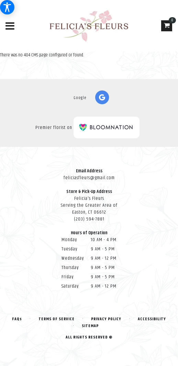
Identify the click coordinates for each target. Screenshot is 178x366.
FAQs (17, 319)
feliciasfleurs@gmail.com (89, 178)
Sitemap (90, 326)
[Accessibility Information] (7, 7)
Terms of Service (56, 319)
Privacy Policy (106, 319)
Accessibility (152, 319)
